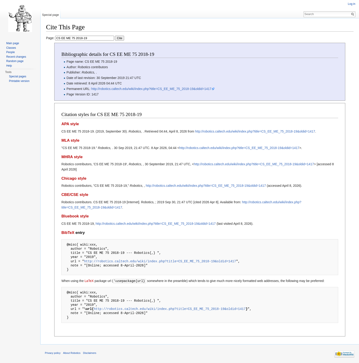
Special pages (17, 76)
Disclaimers (89, 352)
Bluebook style (75, 216)
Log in (351, 3)
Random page (14, 61)
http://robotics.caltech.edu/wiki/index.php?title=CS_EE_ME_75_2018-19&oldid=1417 (151, 89)
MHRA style (72, 157)
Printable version (19, 81)
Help (9, 65)
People (10, 52)
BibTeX (67, 232)
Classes (11, 47)
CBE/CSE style (74, 194)
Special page (50, 14)
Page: (85, 38)
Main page (12, 43)
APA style (70, 124)
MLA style (70, 140)
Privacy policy (52, 352)
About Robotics (72, 352)
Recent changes (16, 56)
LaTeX (89, 281)
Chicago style (73, 178)
